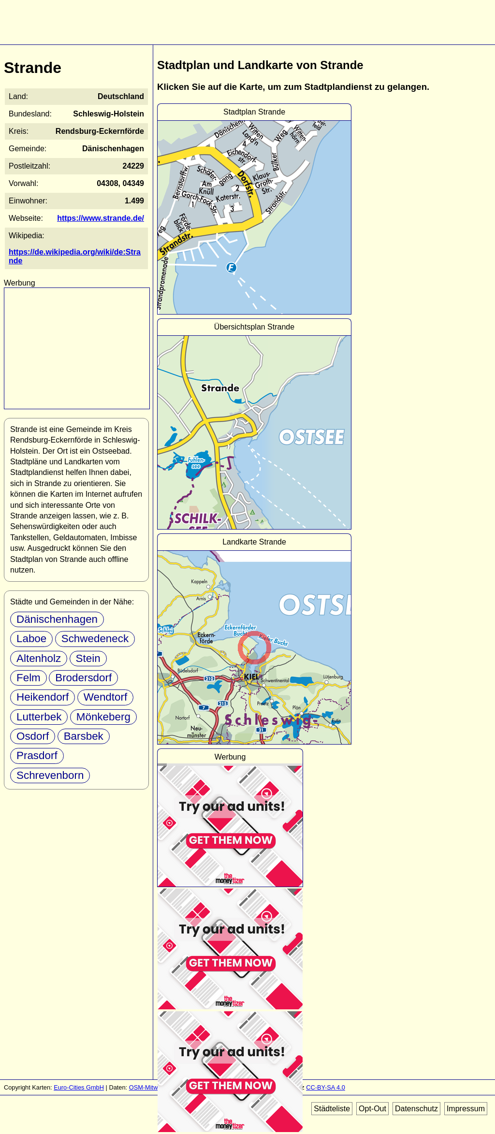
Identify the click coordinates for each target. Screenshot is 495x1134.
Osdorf (32, 736)
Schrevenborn (50, 775)
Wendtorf (105, 697)
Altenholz (38, 658)
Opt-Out (372, 1109)
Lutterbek (38, 717)
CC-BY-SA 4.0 (325, 1087)
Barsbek (83, 736)
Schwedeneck (95, 638)
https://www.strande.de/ (100, 218)
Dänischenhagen (57, 619)
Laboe (31, 638)
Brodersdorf (83, 678)
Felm (28, 678)
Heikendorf (42, 697)
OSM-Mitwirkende (153, 1087)
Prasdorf (37, 755)
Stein (88, 658)
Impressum (466, 1109)
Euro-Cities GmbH (79, 1087)
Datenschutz (416, 1109)
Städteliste (332, 1109)
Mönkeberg (103, 717)
